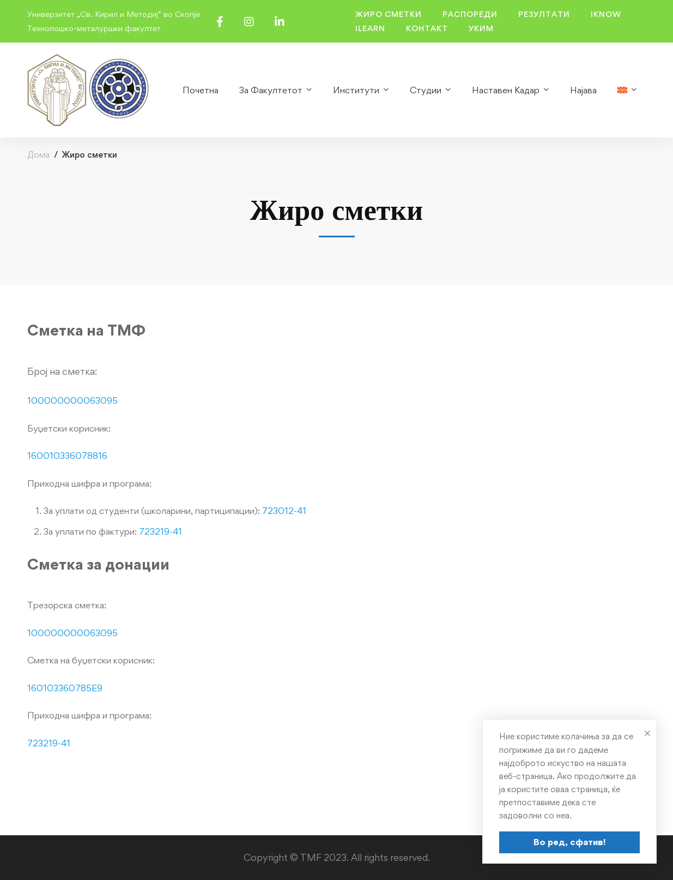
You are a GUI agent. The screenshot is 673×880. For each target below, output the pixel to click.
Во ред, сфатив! (569, 841)
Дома (38, 154)
